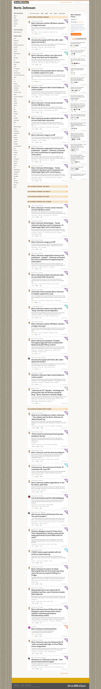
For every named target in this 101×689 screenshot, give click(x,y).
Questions (16, 19)
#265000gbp (34, 351)
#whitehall (56, 459)
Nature (15, 105)
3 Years (55, 13)
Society (15, 141)
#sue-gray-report (49, 459)
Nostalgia (16, 176)
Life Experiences (17, 146)
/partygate (40, 350)
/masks (50, 561)
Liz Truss (16, 70)
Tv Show (16, 139)
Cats (15, 156)
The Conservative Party (19, 75)
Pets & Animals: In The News (37, 53)
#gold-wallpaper (50, 504)
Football (16, 113)
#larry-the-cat (41, 62)
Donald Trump (17, 73)
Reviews (16, 23)
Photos (15, 21)
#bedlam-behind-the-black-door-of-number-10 (41, 401)
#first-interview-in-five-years (55, 580)
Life (15, 55)
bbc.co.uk (35, 442)
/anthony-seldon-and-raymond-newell (46, 399)
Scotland (16, 118)
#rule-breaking (54, 444)
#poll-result (43, 490)
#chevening (40, 94)
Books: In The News (35, 388)
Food (15, 77)
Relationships (17, 169)
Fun (15, 81)
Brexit (15, 184)
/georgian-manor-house (43, 620)
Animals (15, 180)
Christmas (16, 88)
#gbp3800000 (58, 620)
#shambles (45, 561)
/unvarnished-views (47, 110)
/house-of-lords (41, 79)
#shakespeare (47, 94)
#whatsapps (59, 177)
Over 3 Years (62, 13)
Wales (15, 94)
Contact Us (16, 685)
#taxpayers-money (48, 350)
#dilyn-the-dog (54, 62)
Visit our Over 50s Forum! (66, 2)
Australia (16, 57)
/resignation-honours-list (43, 160)
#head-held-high (51, 651)
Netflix (15, 111)
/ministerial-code (42, 127)
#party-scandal (46, 444)
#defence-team (56, 350)
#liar (39, 490)
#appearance (46, 32)
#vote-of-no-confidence (50, 426)
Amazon (16, 161)
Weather (16, 152)
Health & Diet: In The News (36, 465)
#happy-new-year (54, 32)
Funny (15, 150)
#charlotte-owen (49, 79)
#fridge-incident (34, 582)
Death (15, 165)
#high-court (41, 177)
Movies (15, 163)
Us (14, 107)
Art (14, 167)
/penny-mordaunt (43, 523)
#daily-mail (48, 62)
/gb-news (40, 32)
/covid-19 (33, 444)
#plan (55, 544)
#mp (39, 140)
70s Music (16, 182)
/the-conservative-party (49, 47)
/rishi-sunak (40, 47)
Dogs (15, 64)
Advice (15, 129)
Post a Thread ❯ (76, 34)
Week (42, 13)
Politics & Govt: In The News (37, 21)
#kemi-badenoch (35, 523)
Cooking (15, 174)
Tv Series (16, 90)
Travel (15, 154)
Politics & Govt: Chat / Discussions (38, 38)
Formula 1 (16, 144)
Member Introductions (19, 45)
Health (15, 101)
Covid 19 (16, 47)
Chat (15, 17)
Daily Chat (16, 40)
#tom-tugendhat (60, 521)
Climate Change (17, 126)
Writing (15, 103)
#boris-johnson (80, 22)
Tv (14, 124)
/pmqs (46, 651)
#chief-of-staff (50, 544)
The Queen (16, 159)
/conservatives (46, 521)
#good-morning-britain (43, 580)
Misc (15, 25)
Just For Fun (17, 86)
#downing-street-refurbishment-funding (40, 506)
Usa (15, 116)
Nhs (15, 148)
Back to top (63, 673)
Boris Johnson (24, 8)
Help (22, 685)
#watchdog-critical (42, 351)
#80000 (56, 94)
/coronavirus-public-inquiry (50, 177)
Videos (15, 135)
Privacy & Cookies (35, 686)
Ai (14, 79)
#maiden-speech (58, 79)
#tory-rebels (41, 426)
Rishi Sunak (16, 120)
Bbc (15, 178)
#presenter (55, 110)
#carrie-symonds (42, 504)
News (15, 15)
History (15, 83)
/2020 (52, 94)
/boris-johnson (34, 32)
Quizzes (15, 42)
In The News (33, 626)
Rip (14, 109)
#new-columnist (55, 127)
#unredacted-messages (36, 179)
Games (15, 51)
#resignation (44, 140)
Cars (15, 66)
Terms (28, 686)
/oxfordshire (52, 620)
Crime (15, 98)
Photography (17, 62)
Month (46, 13)
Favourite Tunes (17, 92)
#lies (52, 601)
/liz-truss (40, 521)
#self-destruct (59, 426)
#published (52, 160)
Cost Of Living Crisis (18, 96)
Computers (16, 131)
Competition (16, 172)
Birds (15, 122)
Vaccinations (17, 133)
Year (51, 13)
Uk (14, 60)
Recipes (15, 137)
